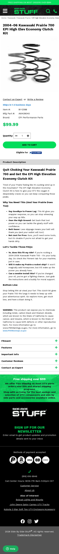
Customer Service (29, 485)
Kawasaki (11, 18)
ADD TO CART (29, 145)
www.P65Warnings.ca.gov (14, 331)
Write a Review (35, 99)
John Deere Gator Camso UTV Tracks (29, 504)
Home (3, 18)
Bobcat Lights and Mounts (29, 499)
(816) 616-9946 (29, 476)
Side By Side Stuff (21, 531)
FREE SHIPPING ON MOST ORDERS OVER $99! (29, 2)
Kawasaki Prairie (23, 18)
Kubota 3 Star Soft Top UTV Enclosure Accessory (29, 509)
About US (29, 490)
